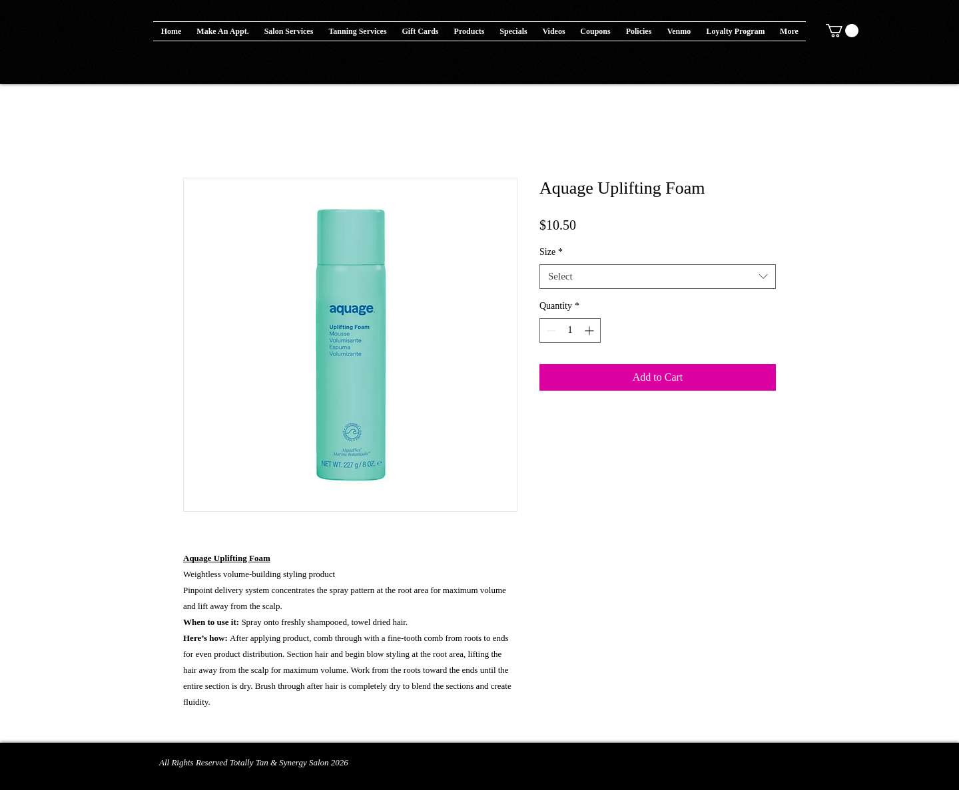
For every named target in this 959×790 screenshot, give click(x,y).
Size (551, 252)
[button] (469, 31)
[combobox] (657, 277)
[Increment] (590, 330)
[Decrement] (549, 330)
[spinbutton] (570, 330)
